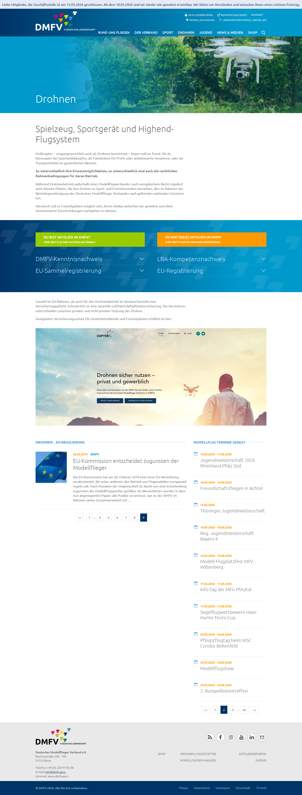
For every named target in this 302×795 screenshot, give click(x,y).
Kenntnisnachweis (234, 14)
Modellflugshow (217, 668)
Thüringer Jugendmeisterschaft (232, 510)
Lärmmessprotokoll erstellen (244, 20)
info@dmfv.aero (55, 772)
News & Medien (230, 32)
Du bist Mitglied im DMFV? (69, 239)
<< (80, 517)
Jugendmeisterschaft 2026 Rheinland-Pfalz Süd (227, 462)
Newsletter (262, 737)
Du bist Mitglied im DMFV (193, 239)
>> (254, 710)
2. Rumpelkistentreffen (224, 690)
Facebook (220, 737)
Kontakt (257, 15)
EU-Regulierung (70, 442)
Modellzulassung (202, 20)
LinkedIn (251, 737)
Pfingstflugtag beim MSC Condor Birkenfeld (225, 642)
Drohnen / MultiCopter (198, 754)
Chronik (261, 788)
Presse (183, 788)
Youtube (241, 737)
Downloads (243, 788)
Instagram (230, 737)
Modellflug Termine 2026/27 (219, 442)
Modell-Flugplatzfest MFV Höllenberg (226, 563)
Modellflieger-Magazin (198, 760)
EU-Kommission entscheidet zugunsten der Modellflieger (126, 464)
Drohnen (186, 32)
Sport (167, 32)
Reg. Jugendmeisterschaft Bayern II (227, 535)
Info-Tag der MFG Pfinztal (225, 589)
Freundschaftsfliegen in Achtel (231, 488)
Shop (252, 32)
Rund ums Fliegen (114, 32)
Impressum (223, 788)
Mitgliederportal (200, 14)
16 (244, 710)
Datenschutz (202, 788)
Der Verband (146, 32)
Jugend (205, 32)
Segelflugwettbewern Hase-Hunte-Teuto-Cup (228, 614)
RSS (210, 737)
